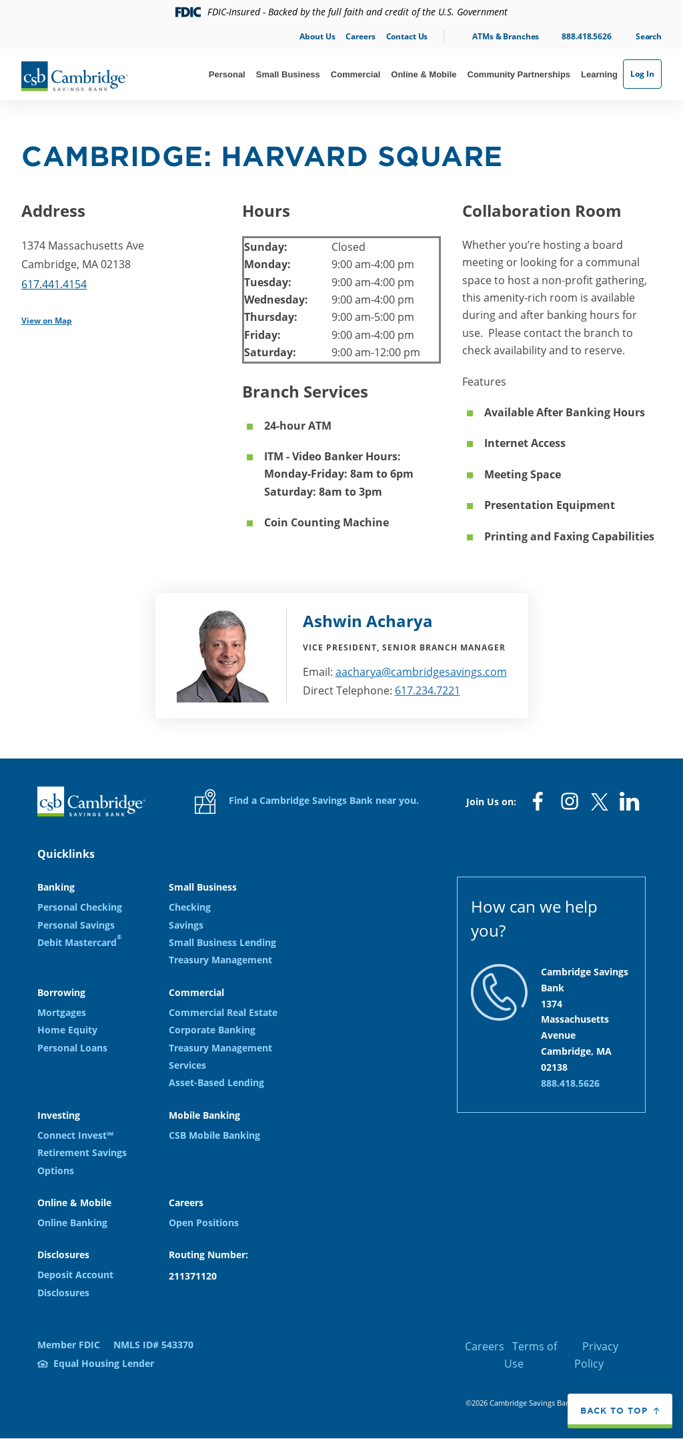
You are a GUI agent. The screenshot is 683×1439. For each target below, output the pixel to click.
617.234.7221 (427, 690)
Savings (186, 925)
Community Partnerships (519, 74)
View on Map (46, 320)
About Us (317, 36)
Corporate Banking (212, 1029)
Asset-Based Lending (216, 1082)
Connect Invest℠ (75, 1135)
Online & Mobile (423, 74)
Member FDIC (68, 1344)
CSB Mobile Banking (214, 1135)
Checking (190, 907)
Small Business (288, 74)
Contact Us (407, 36)
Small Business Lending (222, 942)
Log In (642, 73)
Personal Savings (76, 925)
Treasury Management (220, 959)
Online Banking (72, 1222)
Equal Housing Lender (103, 1363)
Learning (599, 74)
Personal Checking (79, 907)
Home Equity (67, 1029)
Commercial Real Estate (223, 1012)
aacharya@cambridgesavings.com (421, 671)
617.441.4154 (54, 284)
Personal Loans (72, 1047)
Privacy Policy (596, 1355)
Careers (360, 36)
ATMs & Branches (505, 36)
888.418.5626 (586, 36)
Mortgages (61, 1012)
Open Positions (204, 1222)
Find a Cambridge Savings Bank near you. (307, 801)
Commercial (355, 74)
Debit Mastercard (79, 942)
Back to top (614, 1410)
